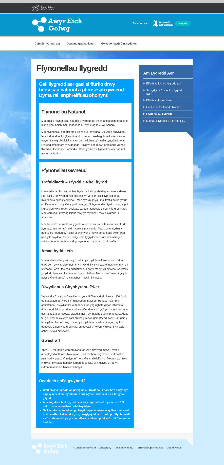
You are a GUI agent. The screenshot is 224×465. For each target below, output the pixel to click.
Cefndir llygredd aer (47, 43)
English (183, 23)
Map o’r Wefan (174, 447)
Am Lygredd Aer (158, 73)
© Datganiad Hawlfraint (84, 447)
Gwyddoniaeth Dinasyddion (119, 43)
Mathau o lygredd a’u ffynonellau (165, 120)
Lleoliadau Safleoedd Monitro (163, 107)
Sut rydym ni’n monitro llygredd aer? (164, 92)
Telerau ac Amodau (124, 447)
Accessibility (105, 447)
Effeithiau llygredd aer (159, 100)
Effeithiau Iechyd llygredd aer (163, 83)
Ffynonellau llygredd (159, 113)
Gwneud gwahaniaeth (80, 43)
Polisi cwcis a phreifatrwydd (150, 447)
